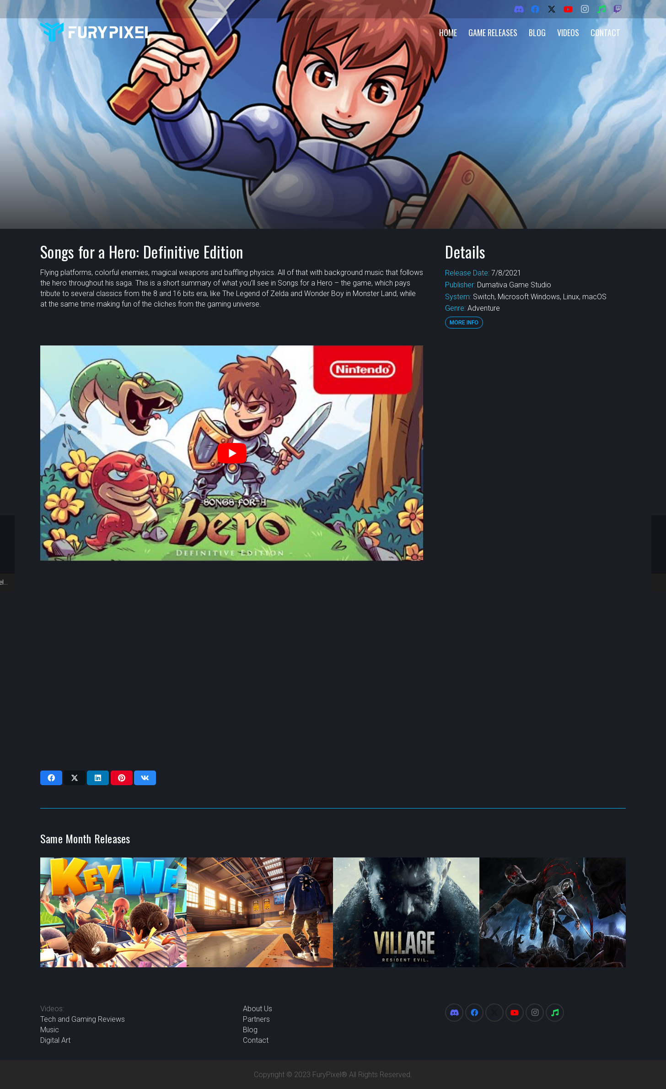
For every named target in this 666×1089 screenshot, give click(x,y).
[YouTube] (568, 9)
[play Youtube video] (231, 453)
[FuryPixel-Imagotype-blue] (95, 32)
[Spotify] (601, 9)
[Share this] (51, 778)
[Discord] (518, 9)
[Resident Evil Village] (406, 912)
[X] (551, 9)
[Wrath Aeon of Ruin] (552, 912)
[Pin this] (122, 778)
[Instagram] (584, 9)
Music (49, 1029)
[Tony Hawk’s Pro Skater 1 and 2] (260, 912)
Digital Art (55, 1040)
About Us (257, 1008)
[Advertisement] (535, 482)
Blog (250, 1029)
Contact (256, 1040)
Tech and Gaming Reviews (82, 1019)
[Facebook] (535, 9)
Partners (256, 1019)
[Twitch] (617, 9)
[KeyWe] (113, 912)
